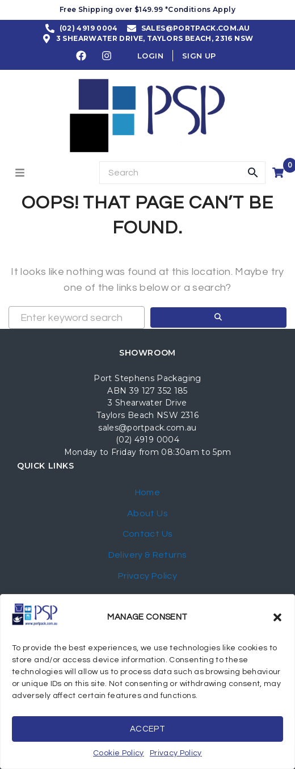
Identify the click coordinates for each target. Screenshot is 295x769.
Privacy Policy (176, 753)
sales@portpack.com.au (147, 428)
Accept (147, 729)
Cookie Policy (118, 753)
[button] (277, 617)
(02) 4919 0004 (147, 439)
